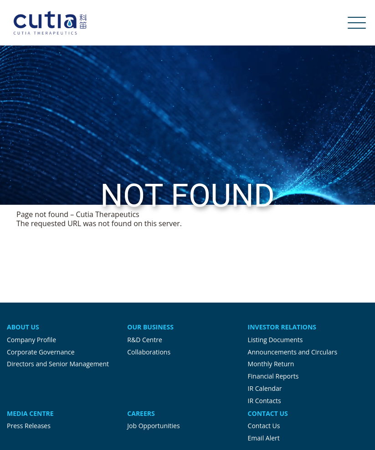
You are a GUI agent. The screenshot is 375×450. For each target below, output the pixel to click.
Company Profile (31, 339)
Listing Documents (275, 339)
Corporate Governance (41, 352)
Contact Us (268, 413)
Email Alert (264, 438)
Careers (140, 413)
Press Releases (29, 425)
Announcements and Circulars (293, 352)
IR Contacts (264, 400)
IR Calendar (265, 388)
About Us (23, 327)
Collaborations (148, 352)
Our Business (150, 327)
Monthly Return (271, 363)
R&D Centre (144, 339)
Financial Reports (273, 376)
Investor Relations (282, 327)
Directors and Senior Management (58, 363)
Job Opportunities (153, 425)
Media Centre (30, 413)
